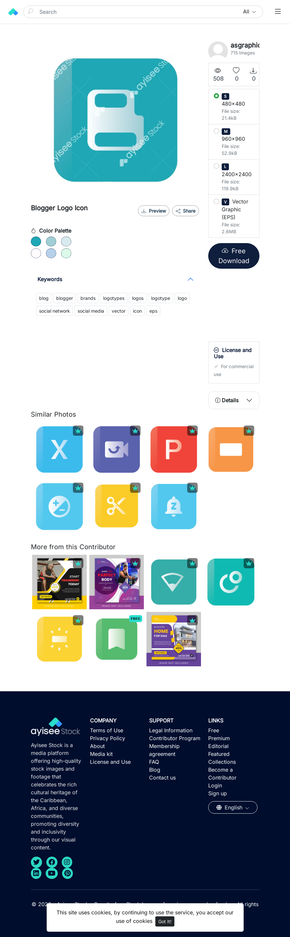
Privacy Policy (107, 738)
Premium (219, 738)
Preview (154, 211)
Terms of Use (106, 730)
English (230, 807)
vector (118, 311)
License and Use (110, 762)
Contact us (162, 777)
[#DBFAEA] (66, 253)
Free (213, 730)
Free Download (233, 256)
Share (185, 211)
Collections (222, 762)
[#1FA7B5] (36, 241)
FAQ (154, 762)
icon (137, 311)
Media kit (101, 754)
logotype (160, 298)
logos (138, 298)
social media (91, 311)
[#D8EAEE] (66, 241)
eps (153, 311)
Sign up (217, 793)
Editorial (218, 746)
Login (215, 785)
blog (44, 298)
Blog (154, 769)
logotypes (113, 298)
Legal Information (170, 730)
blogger (64, 298)
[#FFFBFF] (36, 253)
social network (54, 311)
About (97, 746)
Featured (219, 754)
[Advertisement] (249, 307)
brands (88, 298)
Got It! (164, 921)
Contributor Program (174, 738)
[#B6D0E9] (51, 253)
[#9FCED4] (51, 241)
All (247, 11)
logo (182, 298)
